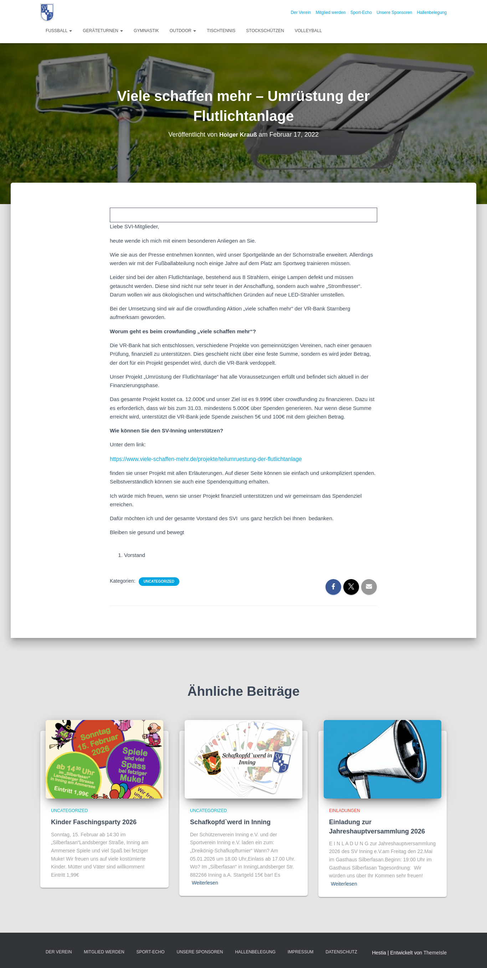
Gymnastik (146, 30)
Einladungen (344, 810)
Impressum (301, 951)
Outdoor (183, 30)
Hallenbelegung (432, 12)
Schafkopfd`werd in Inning (230, 821)
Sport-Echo (361, 12)
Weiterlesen (205, 882)
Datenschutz (341, 951)
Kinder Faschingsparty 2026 (94, 821)
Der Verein (301, 12)
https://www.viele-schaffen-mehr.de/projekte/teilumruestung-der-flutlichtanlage (202, 459)
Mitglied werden (330, 12)
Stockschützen (265, 30)
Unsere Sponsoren (394, 12)
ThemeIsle (435, 952)
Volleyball (308, 30)
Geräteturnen (103, 30)
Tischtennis (221, 30)
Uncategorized (159, 581)
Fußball (59, 30)
